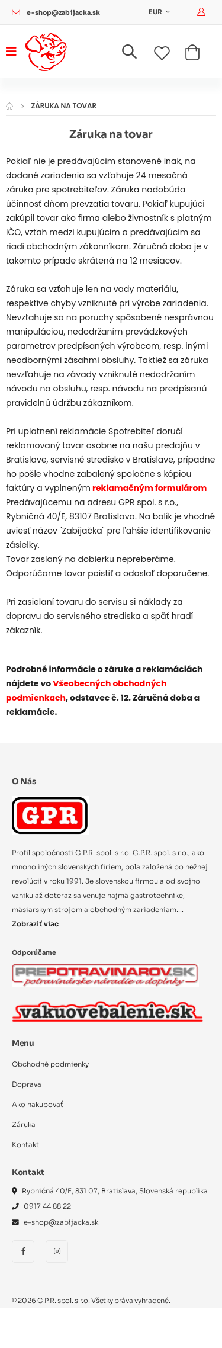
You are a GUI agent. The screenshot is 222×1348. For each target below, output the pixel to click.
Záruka (24, 1125)
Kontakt (25, 1145)
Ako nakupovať (37, 1104)
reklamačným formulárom (149, 488)
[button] (136, 54)
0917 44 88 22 (47, 1206)
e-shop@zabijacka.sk (63, 13)
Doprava (26, 1084)
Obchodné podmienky (50, 1064)
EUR (156, 12)
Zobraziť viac (35, 924)
